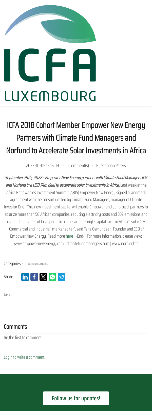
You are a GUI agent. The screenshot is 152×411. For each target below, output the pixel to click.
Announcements (38, 191)
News (79, 358)
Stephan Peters (113, 93)
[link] (25, 205)
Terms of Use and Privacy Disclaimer (76, 374)
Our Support (41, 347)
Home (21, 347)
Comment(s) (78, 93)
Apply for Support (115, 347)
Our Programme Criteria (76, 347)
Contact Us (98, 358)
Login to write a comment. (24, 285)
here (69, 164)
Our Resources (56, 358)
